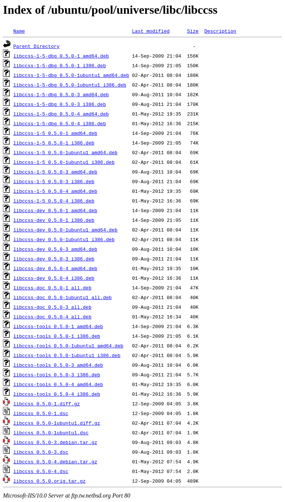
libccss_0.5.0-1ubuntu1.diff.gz (56, 423)
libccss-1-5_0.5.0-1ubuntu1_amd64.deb (65, 152)
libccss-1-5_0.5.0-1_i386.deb (53, 142)
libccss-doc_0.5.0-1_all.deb (52, 287)
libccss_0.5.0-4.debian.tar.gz (55, 461)
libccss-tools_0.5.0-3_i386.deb (56, 374)
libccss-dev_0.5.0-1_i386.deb (53, 220)
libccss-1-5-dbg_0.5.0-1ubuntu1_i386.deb (69, 84)
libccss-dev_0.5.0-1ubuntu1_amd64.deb (65, 229)
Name (19, 30)
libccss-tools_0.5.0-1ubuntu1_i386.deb (67, 355)
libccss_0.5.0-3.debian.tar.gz (55, 442)
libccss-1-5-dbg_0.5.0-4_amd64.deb (61, 113)
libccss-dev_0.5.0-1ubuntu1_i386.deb (64, 239)
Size (193, 30)
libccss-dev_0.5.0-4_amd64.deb (55, 268)
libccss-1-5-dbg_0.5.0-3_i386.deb (59, 104)
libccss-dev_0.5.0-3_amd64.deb (55, 249)
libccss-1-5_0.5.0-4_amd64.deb (55, 191)
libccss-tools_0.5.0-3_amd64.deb (58, 365)
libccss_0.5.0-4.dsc (40, 471)
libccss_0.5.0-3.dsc (40, 451)
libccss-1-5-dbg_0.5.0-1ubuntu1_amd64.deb (71, 75)
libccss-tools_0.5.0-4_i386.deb (56, 394)
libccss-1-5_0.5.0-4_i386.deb (53, 200)
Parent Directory (36, 46)
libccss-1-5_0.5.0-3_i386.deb (53, 181)
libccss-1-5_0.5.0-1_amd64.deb (55, 133)
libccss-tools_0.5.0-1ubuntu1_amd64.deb (68, 345)
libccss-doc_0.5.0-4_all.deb (52, 316)
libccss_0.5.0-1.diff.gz (46, 403)
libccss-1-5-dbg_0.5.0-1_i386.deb (59, 65)
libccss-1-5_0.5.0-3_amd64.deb (55, 171)
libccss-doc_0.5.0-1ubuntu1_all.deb (62, 297)
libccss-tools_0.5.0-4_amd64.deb (58, 384)
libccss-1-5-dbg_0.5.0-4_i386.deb (59, 123)
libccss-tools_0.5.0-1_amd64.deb (58, 326)
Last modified (151, 30)
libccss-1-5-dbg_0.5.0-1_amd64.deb (61, 55)
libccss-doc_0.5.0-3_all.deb (52, 307)
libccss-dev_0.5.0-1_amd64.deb (55, 210)
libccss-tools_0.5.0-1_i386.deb (56, 336)
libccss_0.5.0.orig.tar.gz (49, 480)
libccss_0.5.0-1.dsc (40, 413)
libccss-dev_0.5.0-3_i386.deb (53, 258)
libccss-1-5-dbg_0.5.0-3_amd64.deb (61, 94)
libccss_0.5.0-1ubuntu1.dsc (51, 432)
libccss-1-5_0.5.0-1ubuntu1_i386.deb (64, 162)
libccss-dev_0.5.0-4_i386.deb (53, 278)
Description (220, 30)
